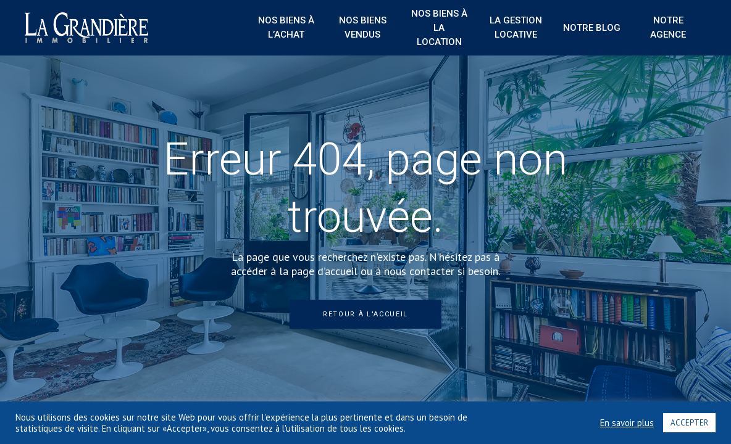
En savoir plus (627, 423)
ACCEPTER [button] (689, 422)
